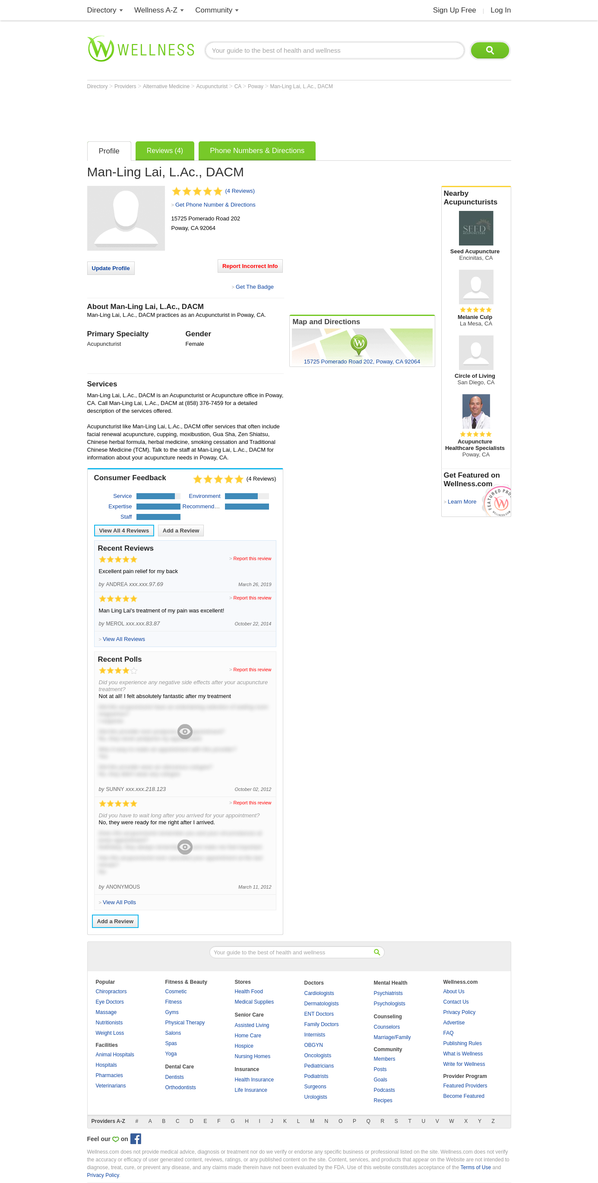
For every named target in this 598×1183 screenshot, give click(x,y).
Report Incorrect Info (250, 266)
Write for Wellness (464, 1064)
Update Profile (111, 268)
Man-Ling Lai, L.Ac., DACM (301, 86)
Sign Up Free (454, 10)
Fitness (173, 1002)
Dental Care (179, 1067)
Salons (173, 1033)
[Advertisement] (244, 113)
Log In (500, 10)
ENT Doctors (319, 1014)
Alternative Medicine (167, 86)
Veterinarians (111, 1086)
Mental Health (391, 983)
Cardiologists (319, 993)
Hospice (244, 1046)
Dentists (174, 1077)
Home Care (248, 1036)
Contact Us (456, 1002)
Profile (109, 151)
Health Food (249, 991)
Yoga (171, 1054)
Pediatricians (319, 1066)
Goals (380, 1080)
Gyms (172, 1012)
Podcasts (384, 1090)
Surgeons (315, 1087)
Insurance (247, 1069)
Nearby (476, 198)
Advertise (454, 1023)
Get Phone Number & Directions (215, 204)
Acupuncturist (212, 86)
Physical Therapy (185, 1023)
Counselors (387, 1027)
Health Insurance (254, 1080)
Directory (102, 10)
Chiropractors (111, 991)
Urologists (315, 1097)
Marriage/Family (392, 1037)
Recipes (383, 1100)
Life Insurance (251, 1090)
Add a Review (181, 530)
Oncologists (318, 1055)
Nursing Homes (253, 1056)
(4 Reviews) (240, 191)
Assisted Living (252, 1025)
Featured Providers (465, 1086)
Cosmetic (176, 991)
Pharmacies (109, 1075)
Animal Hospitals (115, 1055)
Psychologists (389, 1004)
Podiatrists (316, 1076)
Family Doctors (321, 1024)
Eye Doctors (110, 1002)
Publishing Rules (462, 1043)
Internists (315, 1035)
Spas (171, 1043)
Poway (256, 86)
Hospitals (106, 1065)
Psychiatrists (388, 993)
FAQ (448, 1033)
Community (213, 10)
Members (385, 1059)
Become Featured (463, 1096)
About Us (454, 991)
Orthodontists (180, 1087)
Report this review (252, 558)
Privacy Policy (459, 1012)
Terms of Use (475, 1167)
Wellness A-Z (155, 10)
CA (238, 86)
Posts (380, 1069)
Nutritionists (109, 1023)
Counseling (388, 1017)
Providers (126, 86)
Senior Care (249, 1015)
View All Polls (119, 902)
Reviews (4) (165, 150)
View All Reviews (124, 530)
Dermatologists (321, 1004)
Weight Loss (110, 1033)
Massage (106, 1012)
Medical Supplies (254, 1002)
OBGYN (313, 1045)
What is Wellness (463, 1054)
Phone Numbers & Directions (257, 151)
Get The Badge (255, 287)
